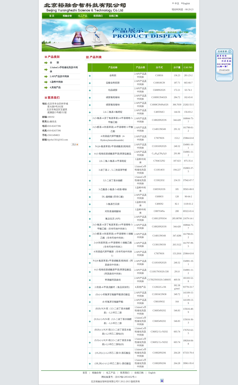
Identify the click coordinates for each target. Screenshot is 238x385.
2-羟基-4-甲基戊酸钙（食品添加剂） (113, 287)
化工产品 (82, 16)
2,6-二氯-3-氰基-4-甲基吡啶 (112, 161)
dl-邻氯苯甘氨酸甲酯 (112, 302)
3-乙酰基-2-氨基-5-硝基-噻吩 (113, 189)
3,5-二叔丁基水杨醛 (113, 180)
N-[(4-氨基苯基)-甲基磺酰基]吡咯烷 (113, 146)
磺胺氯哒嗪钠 (113, 104)
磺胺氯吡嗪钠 (113, 97)
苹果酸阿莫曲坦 (113, 280)
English (186, 3)
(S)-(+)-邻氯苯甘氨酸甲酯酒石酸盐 (113, 294)
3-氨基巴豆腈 (112, 204)
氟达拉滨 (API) (112, 218)
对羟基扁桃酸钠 (113, 211)
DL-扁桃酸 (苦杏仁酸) (113, 197)
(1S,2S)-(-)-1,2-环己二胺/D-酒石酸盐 (113, 353)
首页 (85, 373)
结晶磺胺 (112, 90)
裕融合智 (67, 16)
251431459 (224, 70)
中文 (177, 3)
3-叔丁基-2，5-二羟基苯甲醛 (113, 170)
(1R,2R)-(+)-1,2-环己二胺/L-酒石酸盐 (113, 363)
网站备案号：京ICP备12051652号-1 (118, 377)
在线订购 (113, 16)
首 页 (51, 16)
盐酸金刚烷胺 (113, 83)
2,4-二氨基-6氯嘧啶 (112, 112)
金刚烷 (112, 75)
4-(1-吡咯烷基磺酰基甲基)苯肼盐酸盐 (113, 153)
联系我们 (98, 16)
